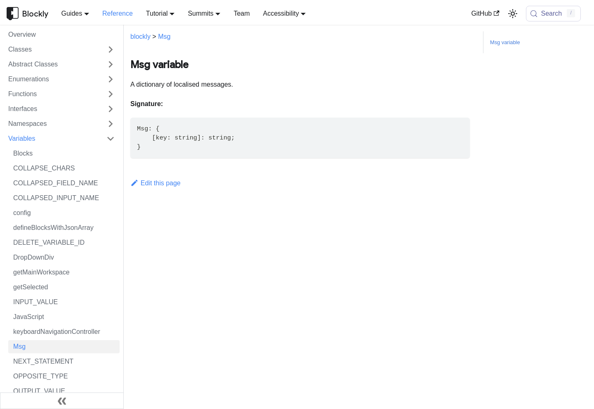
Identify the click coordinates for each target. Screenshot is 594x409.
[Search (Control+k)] (553, 13)
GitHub (485, 13)
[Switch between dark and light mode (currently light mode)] (512, 13)
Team (241, 13)
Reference (117, 13)
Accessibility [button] (281, 13)
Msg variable (505, 42)
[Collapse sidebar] (62, 400)
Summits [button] (200, 13)
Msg (164, 36)
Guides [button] (71, 13)
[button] (61, 49)
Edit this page (155, 183)
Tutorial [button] (157, 13)
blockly (140, 36)
